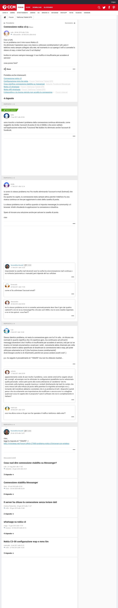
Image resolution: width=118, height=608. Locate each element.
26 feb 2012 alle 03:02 (29, 34)
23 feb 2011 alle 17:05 (18, 287)
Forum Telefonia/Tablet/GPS (41, 81)
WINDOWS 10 (45, 13)
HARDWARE (87, 13)
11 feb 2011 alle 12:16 (18, 186)
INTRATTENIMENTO (22, 13)
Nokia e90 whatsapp (12, 89)
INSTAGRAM (54, 13)
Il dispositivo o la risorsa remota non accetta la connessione (28, 92)
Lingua (113, 2)
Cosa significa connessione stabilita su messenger (24, 84)
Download (37, 7)
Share (9, 69)
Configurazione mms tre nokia (16, 81)
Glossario (48, 7)
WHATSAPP (63, 13)
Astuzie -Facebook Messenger (58, 84)
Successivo (69, 23)
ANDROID (32, 13)
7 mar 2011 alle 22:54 (17, 117)
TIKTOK (71, 13)
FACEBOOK (79, 13)
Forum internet (62, 92)
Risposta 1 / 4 (9, 104)
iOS (38, 13)
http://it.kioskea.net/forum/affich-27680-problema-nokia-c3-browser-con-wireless (36, 443)
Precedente (10, 23)
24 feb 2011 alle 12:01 (18, 410)
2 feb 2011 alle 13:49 (17, 332)
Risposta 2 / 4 (9, 178)
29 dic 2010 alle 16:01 (18, 433)
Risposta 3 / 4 (9, 323)
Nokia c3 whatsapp (11, 87)
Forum (20, 7)
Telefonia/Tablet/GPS (24, 17)
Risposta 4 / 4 (9, 424)
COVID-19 (5, 13)
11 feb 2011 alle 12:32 (18, 267)
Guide (28, 7)
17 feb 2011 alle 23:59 (18, 373)
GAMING (12, 13)
